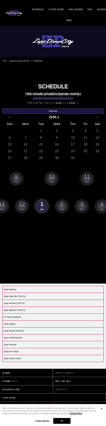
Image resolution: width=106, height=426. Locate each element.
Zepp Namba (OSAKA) (14, 331)
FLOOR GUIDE (63, 9)
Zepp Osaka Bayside (13, 338)
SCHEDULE (45, 9)
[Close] (102, 408)
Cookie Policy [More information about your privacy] (76, 413)
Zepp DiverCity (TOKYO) (20, 61)
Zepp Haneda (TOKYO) (14, 303)
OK (62, 421)
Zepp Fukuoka (10, 345)
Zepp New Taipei (11, 352)
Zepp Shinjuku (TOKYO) (14, 310)
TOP (4, 61)
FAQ (97, 9)
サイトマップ (61, 390)
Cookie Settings (42, 421)
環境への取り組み (63, 381)
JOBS (76, 20)
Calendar (53, 111)
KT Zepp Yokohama (12, 317)
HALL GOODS (82, 9)
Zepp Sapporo (10, 290)
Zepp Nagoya (9, 324)
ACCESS (63, 20)
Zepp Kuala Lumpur (12, 359)
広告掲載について (10, 381)
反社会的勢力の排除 (11, 390)
